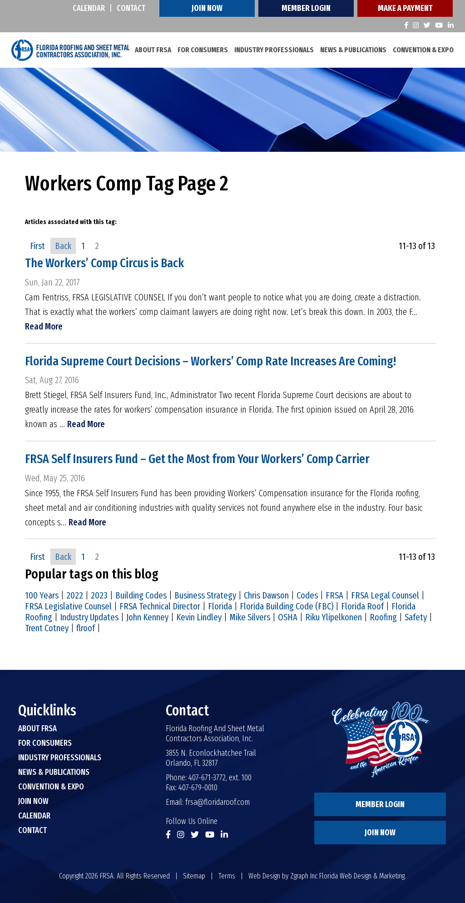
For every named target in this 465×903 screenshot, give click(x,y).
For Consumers (203, 49)
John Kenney (147, 617)
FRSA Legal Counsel (385, 595)
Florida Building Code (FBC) (286, 606)
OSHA (287, 617)
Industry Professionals (274, 49)
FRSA (334, 595)
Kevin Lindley (199, 617)
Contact (131, 8)
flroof (85, 628)
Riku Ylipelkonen (333, 617)
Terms (226, 876)
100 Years (42, 595)
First (37, 245)
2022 (74, 595)
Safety (416, 617)
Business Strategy (205, 595)
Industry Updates (89, 617)
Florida (220, 606)
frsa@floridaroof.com (217, 802)
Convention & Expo (423, 49)
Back (63, 245)
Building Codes (141, 595)
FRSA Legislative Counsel (68, 606)
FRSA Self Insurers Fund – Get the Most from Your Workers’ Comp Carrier (203, 459)
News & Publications (353, 49)
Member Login (306, 8)
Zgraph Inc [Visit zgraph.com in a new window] (303, 876)
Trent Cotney (47, 628)
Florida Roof (362, 606)
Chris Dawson (266, 595)
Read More (44, 326)
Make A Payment (405, 8)
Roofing (383, 617)
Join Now (207, 8)
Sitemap (194, 876)
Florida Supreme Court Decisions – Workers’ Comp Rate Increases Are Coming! (216, 361)
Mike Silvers (249, 617)
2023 (99, 595)
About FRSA (153, 49)
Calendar (89, 8)
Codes (307, 595)
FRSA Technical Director (159, 606)
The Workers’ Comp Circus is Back (107, 263)
